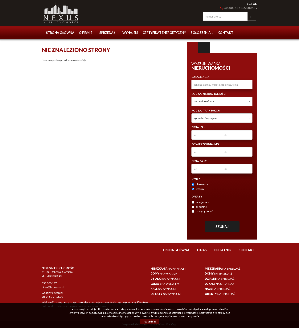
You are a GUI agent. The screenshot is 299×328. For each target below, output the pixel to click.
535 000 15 (248, 8)
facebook (195, 16)
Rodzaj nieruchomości (208, 93)
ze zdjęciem (200, 202)
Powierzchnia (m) (205, 144)
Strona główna (60, 33)
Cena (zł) (198, 127)
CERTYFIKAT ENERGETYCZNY (164, 33)
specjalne (199, 206)
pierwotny (200, 184)
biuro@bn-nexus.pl (53, 287)
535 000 (227, 8)
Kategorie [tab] (204, 47)
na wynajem (168, 268)
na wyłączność (202, 211)
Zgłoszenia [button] (201, 33)
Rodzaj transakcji (205, 110)
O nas (202, 250)
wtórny (198, 188)
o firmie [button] (87, 33)
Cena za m (199, 161)
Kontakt (225, 33)
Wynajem (130, 33)
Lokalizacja (200, 76)
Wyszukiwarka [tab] (192, 47)
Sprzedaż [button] (108, 33)
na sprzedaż (222, 268)
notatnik (222, 250)
